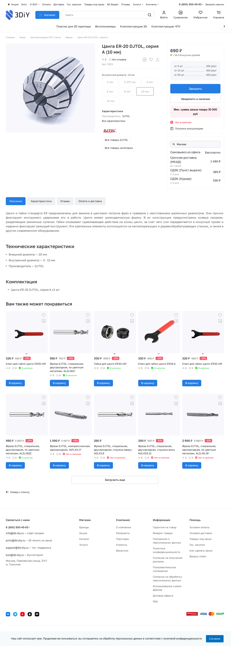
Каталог (84, 538)
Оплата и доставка (90, 201)
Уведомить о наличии (195, 98)
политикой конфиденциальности (182, 638)
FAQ (155, 601)
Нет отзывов (117, 59)
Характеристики (41, 201)
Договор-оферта (163, 595)
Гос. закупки (197, 544)
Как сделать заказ (200, 550)
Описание (15, 201)
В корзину (15, 383)
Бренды (84, 527)
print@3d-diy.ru (15, 540)
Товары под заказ (200, 538)
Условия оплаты (199, 527)
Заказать (195, 88)
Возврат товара (162, 533)
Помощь (195, 520)
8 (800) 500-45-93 (190, 4)
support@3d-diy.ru (17, 547)
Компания (123, 520)
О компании (123, 527)
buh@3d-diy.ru (15, 554)
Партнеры (122, 538)
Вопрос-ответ (197, 556)
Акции (83, 533)
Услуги (83, 544)
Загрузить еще (115, 479)
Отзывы (65, 201)
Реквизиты (123, 533)
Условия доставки (200, 533)
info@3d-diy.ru (15, 533)
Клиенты (121, 544)
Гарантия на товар (164, 527)
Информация (161, 520)
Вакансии (122, 550)
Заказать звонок (214, 4)
